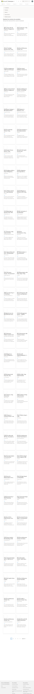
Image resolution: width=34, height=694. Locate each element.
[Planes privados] (20, 1)
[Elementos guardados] (18, 1)
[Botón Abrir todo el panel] (3, 4)
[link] (9, 32)
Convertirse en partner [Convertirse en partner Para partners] (26, 684)
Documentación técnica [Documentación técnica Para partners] (26, 689)
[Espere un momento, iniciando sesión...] (32, 1)
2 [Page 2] (13, 638)
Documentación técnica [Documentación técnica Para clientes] (15, 687)
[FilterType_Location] (4, 8)
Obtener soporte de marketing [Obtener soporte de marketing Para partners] (27, 687)
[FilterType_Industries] (4, 12)
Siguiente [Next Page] (23, 638)
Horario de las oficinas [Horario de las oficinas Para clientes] (15, 684)
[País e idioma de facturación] (26, 1)
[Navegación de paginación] (18, 639)
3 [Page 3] (15, 638)
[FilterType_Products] (4, 10)
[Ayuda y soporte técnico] (16, 1)
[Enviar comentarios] (14, 1)
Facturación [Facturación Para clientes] (13, 693)
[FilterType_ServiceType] (4, 14)
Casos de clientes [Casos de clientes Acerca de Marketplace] (3, 687)
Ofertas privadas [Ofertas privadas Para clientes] (14, 689)
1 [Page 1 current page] (11, 638)
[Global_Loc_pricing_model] (4, 17)
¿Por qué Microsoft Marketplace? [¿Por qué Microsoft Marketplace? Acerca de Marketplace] (5, 684)
